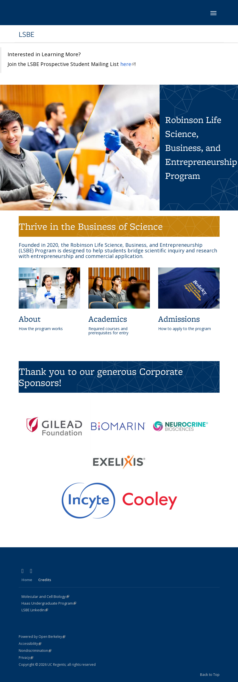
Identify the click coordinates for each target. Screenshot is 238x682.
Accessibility (30, 643)
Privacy (26, 657)
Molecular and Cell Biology (45, 596)
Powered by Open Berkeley (42, 636)
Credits (44, 579)
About (30, 318)
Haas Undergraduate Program (48, 603)
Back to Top (210, 674)
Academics (107, 318)
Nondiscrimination (35, 650)
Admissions (179, 318)
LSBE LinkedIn (34, 609)
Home (26, 579)
